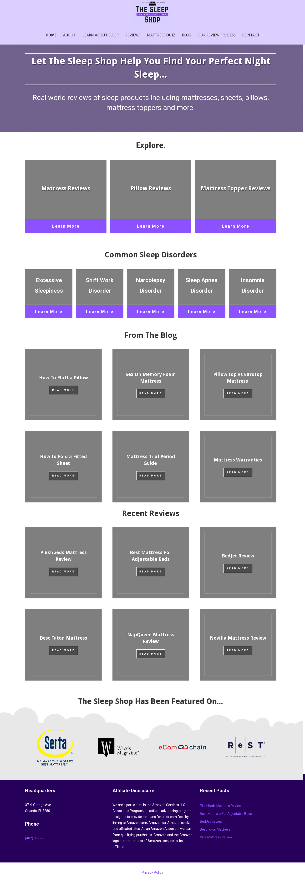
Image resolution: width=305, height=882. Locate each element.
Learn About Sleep (100, 35)
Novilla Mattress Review (238, 638)
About (69, 35)
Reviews (132, 35)
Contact (250, 35)
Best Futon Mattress (63, 638)
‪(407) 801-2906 (36, 838)
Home (51, 35)
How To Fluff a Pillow (63, 378)
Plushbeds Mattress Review (221, 806)
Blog (186, 35)
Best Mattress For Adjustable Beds (226, 814)
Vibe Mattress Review (216, 837)
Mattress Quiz (161, 35)
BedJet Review (238, 556)
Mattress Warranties (238, 460)
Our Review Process (217, 35)
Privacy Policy (152, 873)
